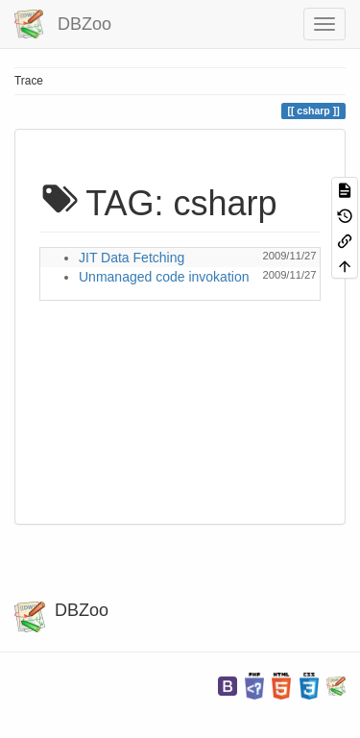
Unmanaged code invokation (164, 276)
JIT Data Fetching (131, 257)
